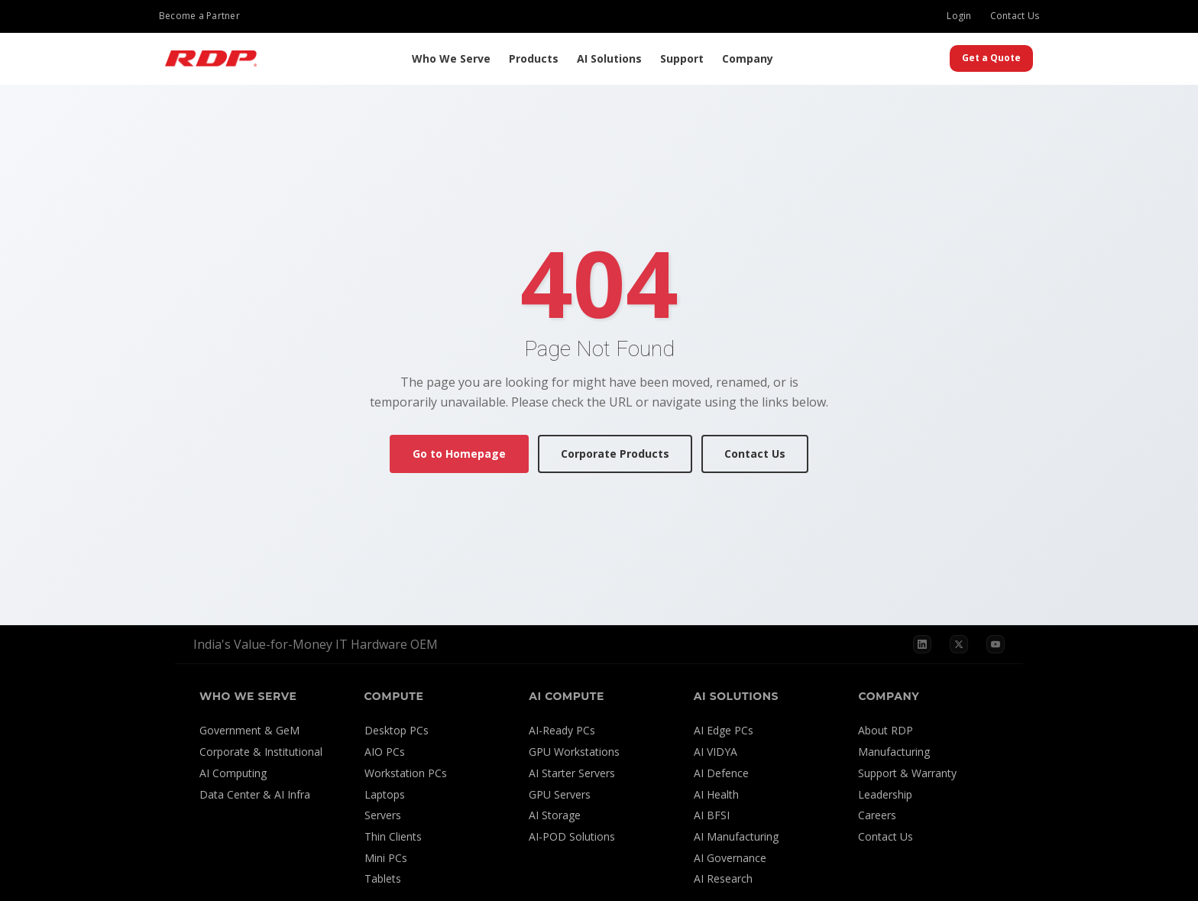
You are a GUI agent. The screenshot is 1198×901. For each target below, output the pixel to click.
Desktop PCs (396, 730)
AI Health (716, 794)
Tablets (382, 878)
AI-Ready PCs (562, 730)
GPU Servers (560, 794)
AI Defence (721, 773)
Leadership (885, 794)
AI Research (723, 878)
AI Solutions (609, 58)
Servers (382, 815)
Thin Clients (393, 836)
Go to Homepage (459, 453)
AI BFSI (712, 815)
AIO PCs (384, 751)
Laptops (384, 794)
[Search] (934, 59)
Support (682, 58)
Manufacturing (894, 751)
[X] (959, 644)
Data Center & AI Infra (254, 794)
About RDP (885, 730)
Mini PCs (385, 858)
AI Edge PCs (723, 730)
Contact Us (1014, 15)
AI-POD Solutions (572, 836)
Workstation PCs (405, 773)
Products (534, 58)
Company (747, 58)
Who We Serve (451, 58)
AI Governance (730, 858)
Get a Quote (991, 57)
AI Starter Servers (572, 773)
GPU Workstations (574, 751)
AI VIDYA (715, 751)
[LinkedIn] (922, 644)
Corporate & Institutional (260, 751)
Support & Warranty (907, 773)
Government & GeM (249, 730)
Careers (877, 815)
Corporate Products (615, 453)
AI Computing (233, 773)
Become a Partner (199, 15)
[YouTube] (995, 644)
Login (959, 15)
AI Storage (555, 815)
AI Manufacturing (736, 836)
